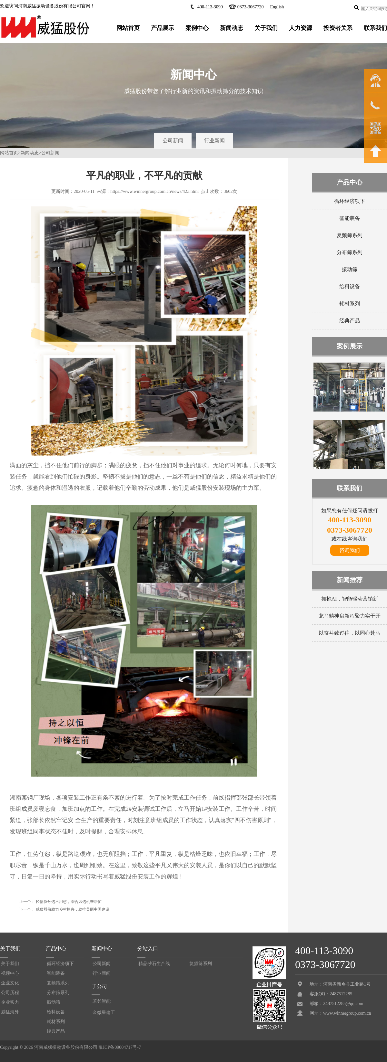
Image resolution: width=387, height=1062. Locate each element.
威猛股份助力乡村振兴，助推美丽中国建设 (72, 909)
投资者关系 (337, 28)
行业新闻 (214, 140)
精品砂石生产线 (154, 963)
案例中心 (197, 28)
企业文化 (10, 983)
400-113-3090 (210, 7)
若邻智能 (102, 1001)
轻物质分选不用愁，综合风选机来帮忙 (68, 901)
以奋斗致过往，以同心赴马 (350, 633)
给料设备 (349, 286)
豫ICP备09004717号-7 (119, 1047)
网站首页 (128, 28)
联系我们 (375, 28)
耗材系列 (349, 303)
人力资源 (300, 28)
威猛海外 (10, 1012)
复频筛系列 (349, 235)
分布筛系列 (349, 252)
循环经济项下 (349, 201)
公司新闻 (173, 140)
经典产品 (349, 320)
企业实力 (10, 1002)
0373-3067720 (250, 7)
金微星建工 (104, 1012)
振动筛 (349, 269)
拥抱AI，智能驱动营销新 (349, 599)
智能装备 (349, 218)
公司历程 (10, 992)
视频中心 (10, 973)
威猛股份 (201, 488)
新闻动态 (231, 28)
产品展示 (162, 28)
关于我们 (266, 28)
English (277, 7)
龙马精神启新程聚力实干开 (350, 616)
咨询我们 (349, 550)
